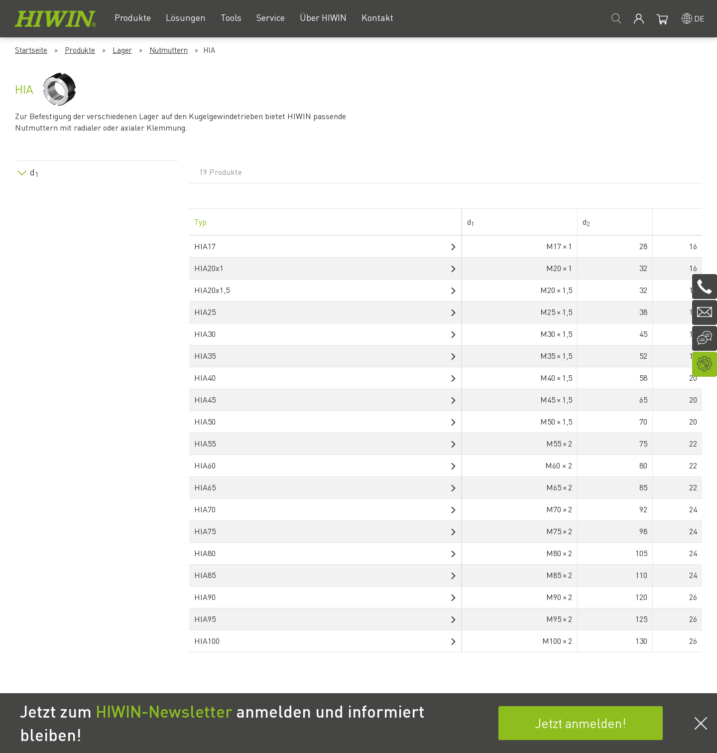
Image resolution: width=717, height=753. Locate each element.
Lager (122, 50)
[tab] (97, 170)
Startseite (31, 50)
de (699, 18)
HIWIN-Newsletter (164, 711)
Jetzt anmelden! (580, 723)
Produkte (80, 50)
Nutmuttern (168, 50)
